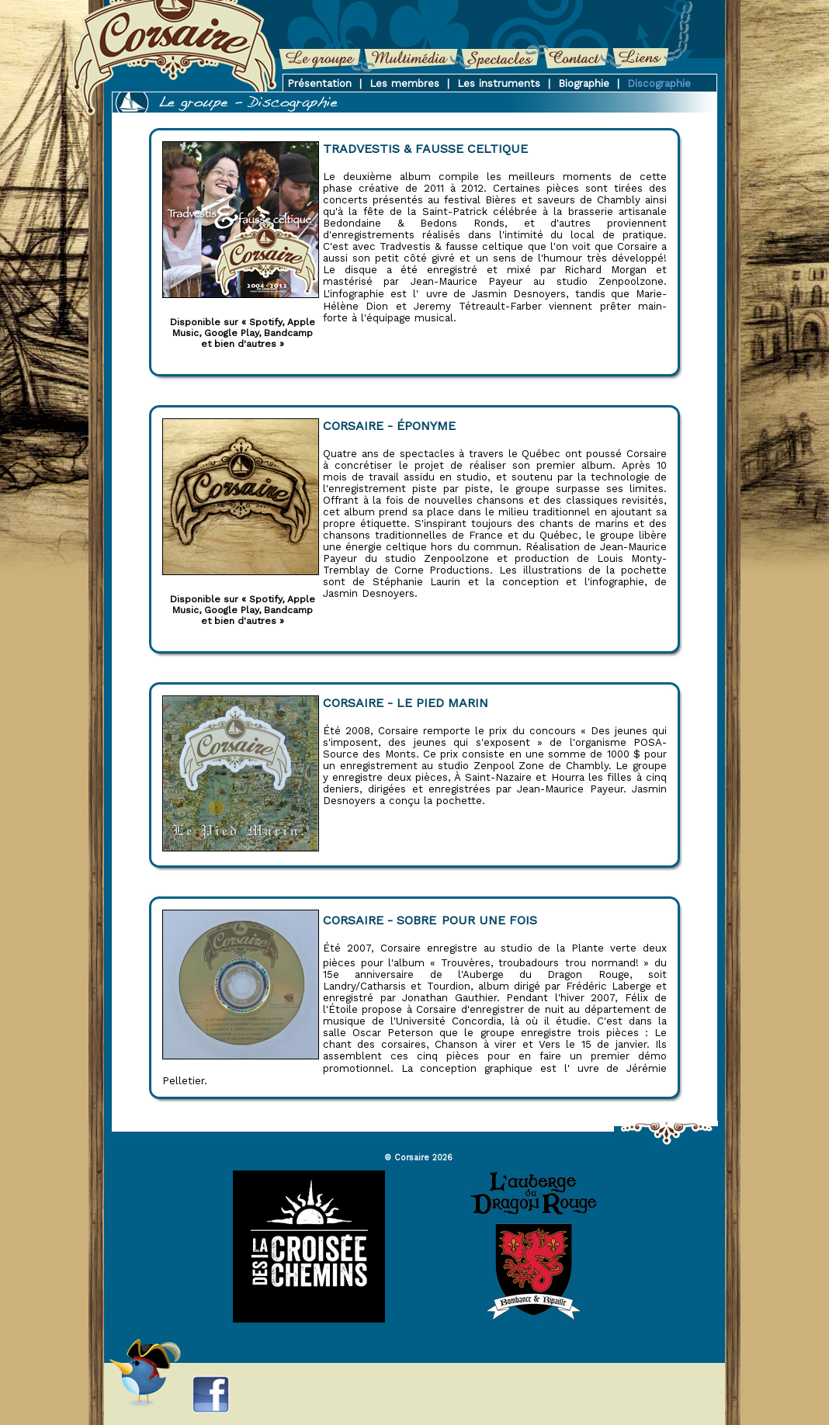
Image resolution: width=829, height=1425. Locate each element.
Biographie (583, 83)
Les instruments (498, 83)
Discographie (659, 83)
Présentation (319, 83)
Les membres (404, 83)
